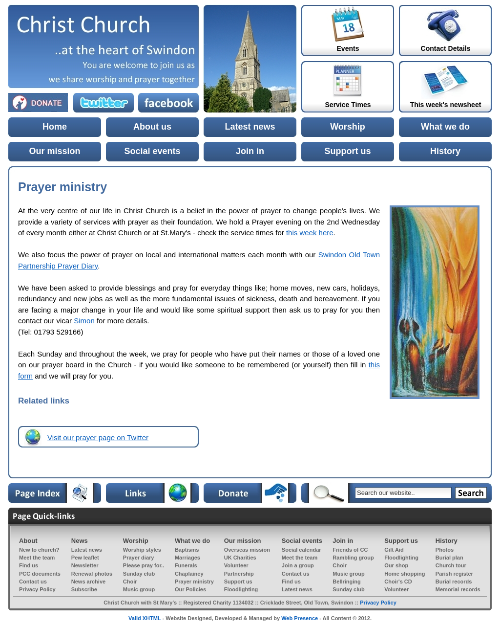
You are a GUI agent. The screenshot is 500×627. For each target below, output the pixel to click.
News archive (88, 581)
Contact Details (446, 48)
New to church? (39, 550)
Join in (250, 151)
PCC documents (40, 574)
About (28, 540)
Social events (152, 151)
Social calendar (301, 550)
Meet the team (37, 557)
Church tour (451, 565)
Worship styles (142, 550)
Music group (348, 574)
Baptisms (187, 550)
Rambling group (353, 557)
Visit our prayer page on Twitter (97, 437)
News (79, 540)
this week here (309, 232)
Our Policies (190, 589)
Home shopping (404, 574)
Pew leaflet (85, 557)
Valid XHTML (144, 618)
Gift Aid (393, 550)
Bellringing (346, 581)
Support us (348, 151)
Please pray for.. (143, 565)
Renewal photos (91, 574)
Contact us (296, 574)
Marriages (187, 557)
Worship (347, 127)
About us (152, 127)
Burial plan (449, 557)
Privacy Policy (37, 589)
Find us (28, 565)
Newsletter (85, 565)
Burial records (454, 581)
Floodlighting (401, 557)
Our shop (396, 565)
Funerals (186, 565)
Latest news (250, 127)
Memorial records (458, 589)
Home (54, 127)
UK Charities (240, 557)
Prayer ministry (194, 581)
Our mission (54, 151)
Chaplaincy (189, 574)
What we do (445, 127)
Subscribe (84, 589)
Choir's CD (398, 581)
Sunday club (139, 574)
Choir (340, 565)
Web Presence (299, 618)
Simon (84, 320)
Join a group (298, 565)
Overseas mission (247, 550)
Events (348, 48)
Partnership (239, 574)
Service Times (348, 105)
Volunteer (236, 565)
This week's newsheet (445, 105)
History (445, 151)
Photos (445, 550)
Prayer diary (138, 557)
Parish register (454, 574)
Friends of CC (350, 550)
